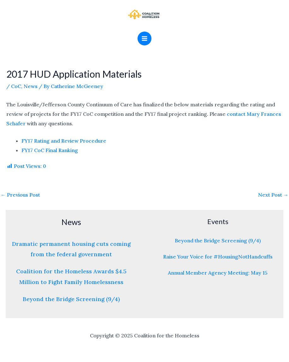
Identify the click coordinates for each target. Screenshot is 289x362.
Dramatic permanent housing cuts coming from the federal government (71, 249)
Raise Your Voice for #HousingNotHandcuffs (218, 256)
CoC (16, 86)
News (31, 86)
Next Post (273, 194)
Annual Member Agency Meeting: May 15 (218, 273)
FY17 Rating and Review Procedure (63, 141)
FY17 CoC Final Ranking (49, 150)
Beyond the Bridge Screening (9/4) (71, 299)
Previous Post (20, 194)
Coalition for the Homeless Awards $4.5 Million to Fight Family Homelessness (71, 276)
